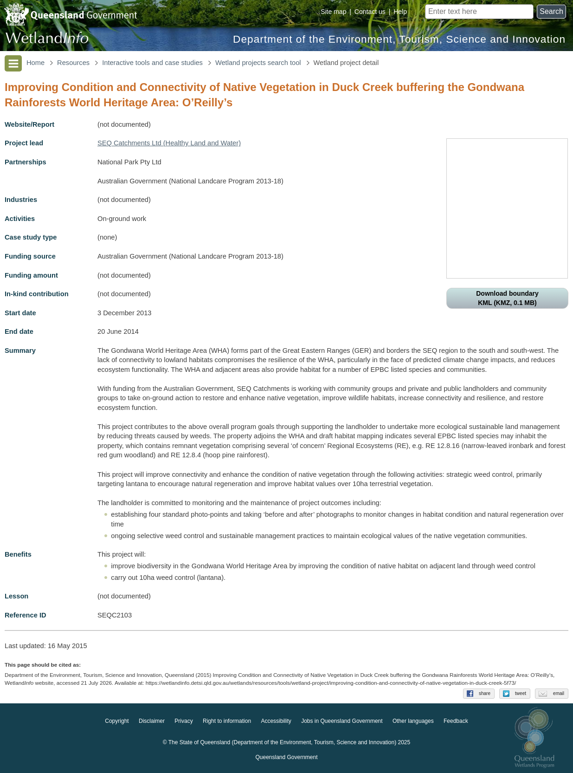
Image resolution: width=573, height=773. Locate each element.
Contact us (370, 11)
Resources (73, 62)
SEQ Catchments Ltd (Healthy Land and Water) (169, 143)
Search (551, 11)
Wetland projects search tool (258, 62)
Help (400, 11)
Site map (333, 11)
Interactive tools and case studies (152, 62)
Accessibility (276, 721)
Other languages (413, 721)
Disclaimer (152, 721)
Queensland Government (286, 757)
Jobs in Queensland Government (341, 721)
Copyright (117, 721)
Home (35, 62)
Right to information (227, 721)
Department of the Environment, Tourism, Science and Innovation (399, 39)
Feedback (456, 721)
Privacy (183, 721)
